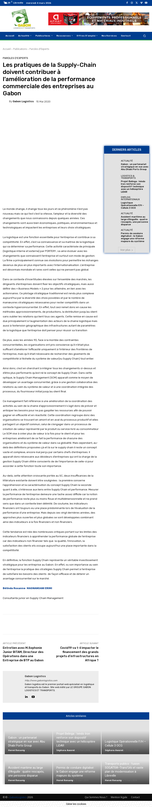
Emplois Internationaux (130, 198)
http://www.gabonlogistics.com (41, 680)
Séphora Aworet (65, 750)
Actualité (127, 161)
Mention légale (119, 797)
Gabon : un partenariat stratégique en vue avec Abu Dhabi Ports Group (134, 167)
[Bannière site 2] (126, 76)
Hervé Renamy (16, 750)
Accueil (7, 49)
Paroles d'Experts (39, 49)
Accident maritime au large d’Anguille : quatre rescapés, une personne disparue (134, 220)
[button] (144, 36)
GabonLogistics (18, 797)
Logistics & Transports (128, 177)
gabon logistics (23, 101)
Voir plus (126, 249)
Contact (135, 797)
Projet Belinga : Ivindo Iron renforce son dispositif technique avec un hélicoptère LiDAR (133, 186)
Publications (20, 49)
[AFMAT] (98, 19)
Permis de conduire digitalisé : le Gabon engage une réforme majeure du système (132, 237)
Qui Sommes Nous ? (96, 797)
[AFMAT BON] (126, 120)
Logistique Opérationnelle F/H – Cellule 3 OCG (132, 205)
